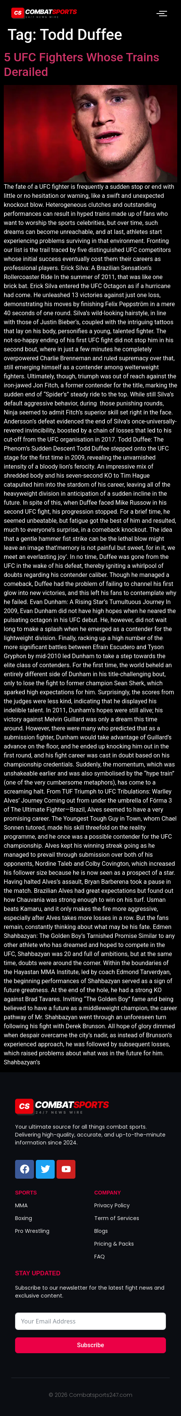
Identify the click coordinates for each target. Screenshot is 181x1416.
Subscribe (90, 1345)
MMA (21, 1205)
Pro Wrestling (32, 1231)
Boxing (23, 1218)
